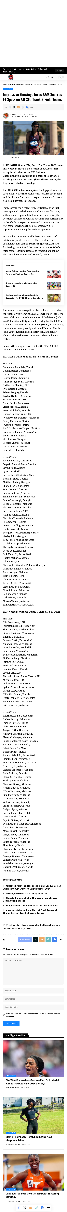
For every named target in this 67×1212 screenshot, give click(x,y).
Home (5, 84)
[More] (32, 107)
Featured (11, 84)
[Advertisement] (33, 33)
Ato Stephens (17, 114)
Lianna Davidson (51, 925)
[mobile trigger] (5, 77)
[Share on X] (14, 107)
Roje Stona (26, 928)
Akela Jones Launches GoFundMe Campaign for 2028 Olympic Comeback (24, 296)
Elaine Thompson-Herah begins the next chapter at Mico (29, 1138)
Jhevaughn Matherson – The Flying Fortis (26, 893)
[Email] (18, 107)
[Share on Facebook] (10, 107)
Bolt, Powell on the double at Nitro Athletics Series (32, 905)
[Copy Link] (23, 107)
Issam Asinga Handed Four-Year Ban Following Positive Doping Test (23, 272)
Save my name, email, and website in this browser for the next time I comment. (33, 1015)
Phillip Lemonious (11, 928)
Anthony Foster (14, 1144)
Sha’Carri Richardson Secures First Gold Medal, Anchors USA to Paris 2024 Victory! (33, 1082)
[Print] (27, 107)
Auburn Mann (13, 1088)
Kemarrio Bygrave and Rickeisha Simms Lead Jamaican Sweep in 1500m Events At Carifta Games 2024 (32, 887)
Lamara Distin (35, 925)
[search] (48, 77)
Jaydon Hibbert (20, 925)
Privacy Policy (37, 69)
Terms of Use (8, 72)
